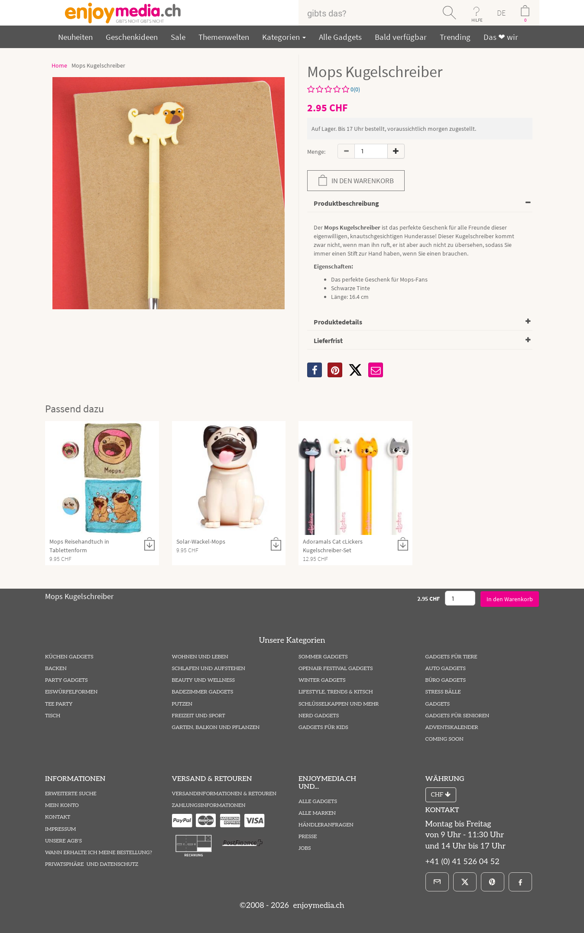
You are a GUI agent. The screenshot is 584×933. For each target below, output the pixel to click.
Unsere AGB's (63, 841)
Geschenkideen (132, 37)
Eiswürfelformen (71, 692)
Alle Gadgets (340, 37)
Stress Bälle (443, 692)
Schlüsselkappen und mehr (338, 704)
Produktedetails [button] (338, 321)
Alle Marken (317, 813)
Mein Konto (62, 805)
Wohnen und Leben (200, 657)
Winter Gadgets (322, 680)
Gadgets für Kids (323, 727)
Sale (178, 37)
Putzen (182, 704)
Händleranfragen (326, 825)
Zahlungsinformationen (209, 805)
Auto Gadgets (445, 668)
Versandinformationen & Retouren (224, 793)
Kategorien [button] (284, 37)
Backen (56, 668)
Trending (455, 37)
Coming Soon (444, 739)
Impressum (60, 829)
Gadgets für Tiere (451, 657)
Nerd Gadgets (318, 716)
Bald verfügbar (401, 37)
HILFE (477, 20)
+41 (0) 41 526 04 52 (462, 861)
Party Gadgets (66, 680)
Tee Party (58, 704)
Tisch (52, 716)
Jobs (304, 848)
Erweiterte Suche (70, 793)
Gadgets (437, 704)
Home (59, 65)
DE (501, 13)
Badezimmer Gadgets (203, 692)
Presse (307, 836)
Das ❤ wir (500, 37)
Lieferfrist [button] (328, 340)
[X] (355, 370)
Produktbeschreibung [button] (346, 203)
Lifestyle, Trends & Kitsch (335, 692)
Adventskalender (451, 727)
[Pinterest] (492, 881)
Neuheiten (75, 37)
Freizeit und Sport (198, 716)
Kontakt (57, 817)
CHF (441, 794)
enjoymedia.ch (317, 905)
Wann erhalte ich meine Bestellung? (98, 852)
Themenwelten (223, 37)
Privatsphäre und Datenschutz (91, 864)
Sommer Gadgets (322, 657)
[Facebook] (520, 881)
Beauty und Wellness (203, 680)
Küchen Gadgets (69, 657)
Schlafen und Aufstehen (208, 668)
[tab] (419, 203)
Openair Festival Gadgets (335, 668)
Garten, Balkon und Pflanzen (216, 727)
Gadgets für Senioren (457, 716)
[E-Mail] (437, 881)
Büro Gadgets (445, 680)
